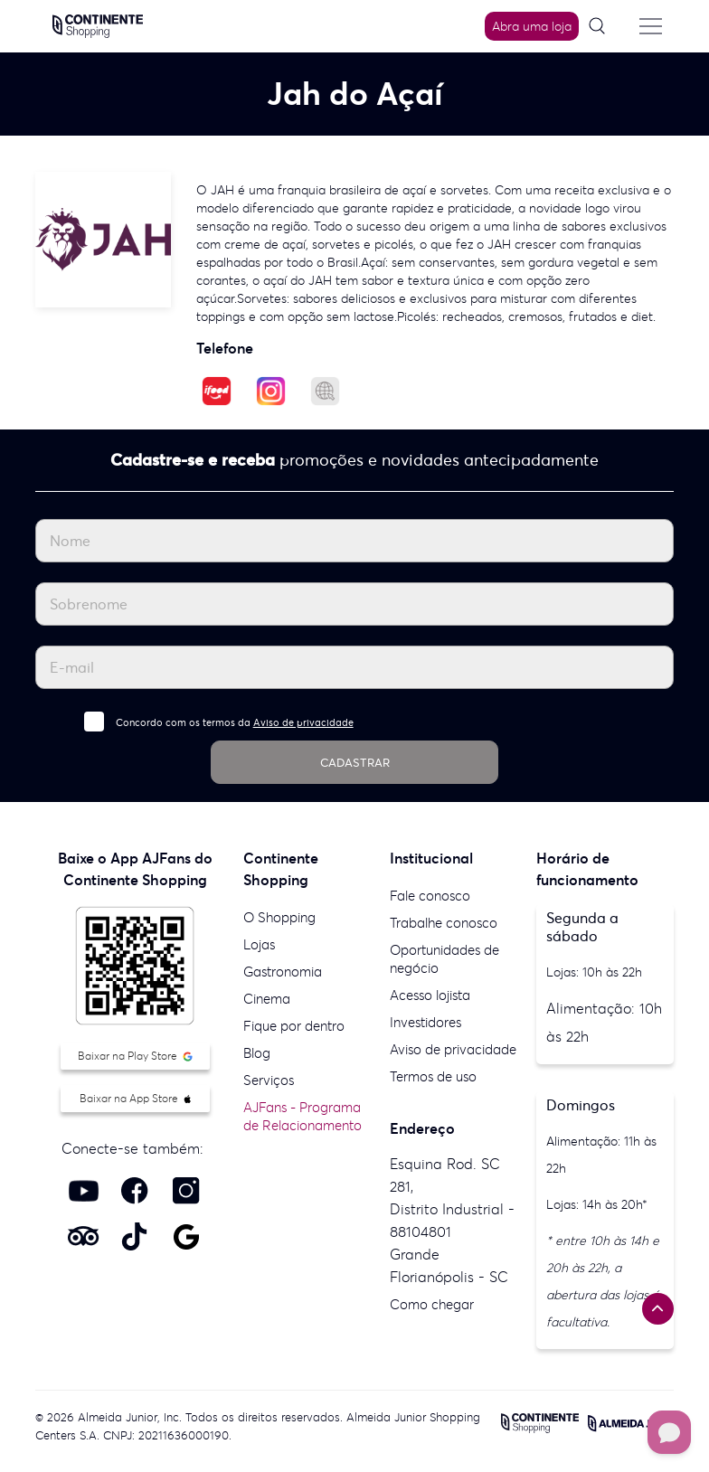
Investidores (425, 1022)
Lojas (259, 944)
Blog (256, 1053)
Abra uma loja (532, 26)
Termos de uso (433, 1076)
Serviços (268, 1080)
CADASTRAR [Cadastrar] (354, 762)
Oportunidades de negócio (444, 959)
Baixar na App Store (135, 1098)
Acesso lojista (430, 995)
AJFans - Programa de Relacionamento (302, 1116)
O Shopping (279, 917)
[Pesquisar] (603, 26)
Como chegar (432, 1304)
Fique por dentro (294, 1025)
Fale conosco (430, 895)
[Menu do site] (651, 26)
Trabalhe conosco (443, 922)
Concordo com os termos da (235, 722)
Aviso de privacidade (303, 722)
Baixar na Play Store (135, 1055)
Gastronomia (282, 971)
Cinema (266, 998)
